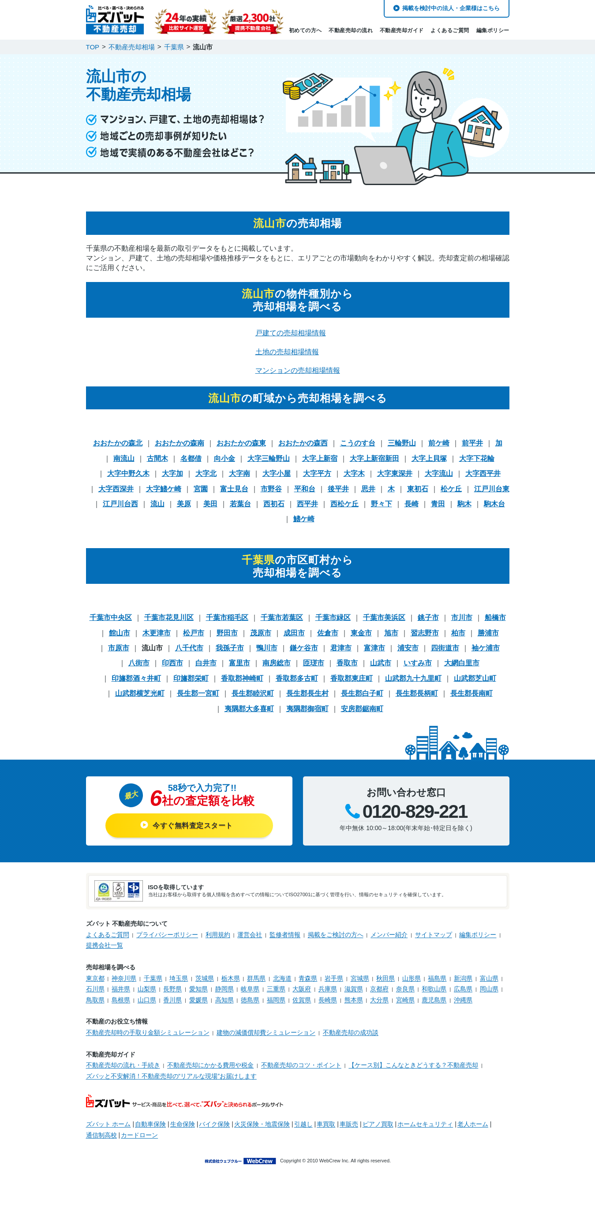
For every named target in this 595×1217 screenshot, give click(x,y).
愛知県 (198, 988)
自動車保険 (150, 1124)
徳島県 (250, 999)
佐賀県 (301, 999)
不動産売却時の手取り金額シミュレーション (148, 1032)
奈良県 (405, 988)
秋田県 (385, 978)
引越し (303, 1124)
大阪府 (301, 988)
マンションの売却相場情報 (297, 370)
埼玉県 (178, 978)
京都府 (379, 988)
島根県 (121, 999)
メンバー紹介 (389, 934)
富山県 (489, 978)
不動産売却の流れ (351, 30)
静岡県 (224, 988)
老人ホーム (472, 1124)
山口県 (147, 999)
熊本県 (353, 999)
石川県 (95, 988)
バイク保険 (214, 1124)
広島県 (463, 988)
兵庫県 (327, 988)
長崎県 (327, 999)
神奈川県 (124, 978)
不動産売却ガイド (402, 30)
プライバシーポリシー (167, 934)
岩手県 (334, 978)
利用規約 (218, 934)
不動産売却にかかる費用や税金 (210, 1065)
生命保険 (182, 1124)
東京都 (95, 978)
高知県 (224, 999)
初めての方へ (305, 30)
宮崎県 (405, 999)
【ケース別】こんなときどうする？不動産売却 (413, 1065)
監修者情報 (284, 934)
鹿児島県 (434, 999)
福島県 (437, 978)
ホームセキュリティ (425, 1124)
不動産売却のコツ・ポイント (301, 1065)
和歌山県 (434, 988)
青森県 (308, 978)
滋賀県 (353, 988)
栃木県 (230, 978)
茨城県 (204, 978)
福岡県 (276, 999)
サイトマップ (433, 934)
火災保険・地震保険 (262, 1124)
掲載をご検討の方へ (335, 934)
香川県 (172, 999)
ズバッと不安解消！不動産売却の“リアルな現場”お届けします (171, 1076)
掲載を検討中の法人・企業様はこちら (451, 8)
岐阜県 (250, 988)
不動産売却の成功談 (350, 1032)
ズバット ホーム (108, 1124)
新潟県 (463, 978)
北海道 (282, 978)
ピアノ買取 (378, 1124)
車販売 (349, 1124)
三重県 (276, 988)
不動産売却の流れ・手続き (123, 1065)
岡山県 (489, 988)
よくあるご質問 (449, 30)
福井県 (121, 988)
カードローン (139, 1135)
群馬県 (256, 978)
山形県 (411, 978)
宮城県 (360, 978)
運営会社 (249, 934)
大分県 (379, 999)
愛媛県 (198, 999)
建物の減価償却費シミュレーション (266, 1032)
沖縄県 (463, 999)
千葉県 (153, 978)
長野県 (172, 988)
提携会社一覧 (104, 945)
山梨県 (147, 988)
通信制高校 (101, 1135)
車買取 (326, 1124)
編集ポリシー (492, 30)
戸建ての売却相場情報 (290, 333)
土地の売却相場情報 (287, 352)
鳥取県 (95, 999)
